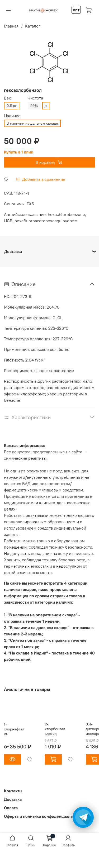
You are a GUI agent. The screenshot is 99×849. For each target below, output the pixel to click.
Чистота (35, 98)
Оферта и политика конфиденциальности (44, 816)
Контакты (13, 790)
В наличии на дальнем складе (32, 123)
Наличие (12, 115)
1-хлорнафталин (14, 729)
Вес (7, 98)
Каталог (32, 26)
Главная (11, 26)
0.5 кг (12, 105)
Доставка (13, 799)
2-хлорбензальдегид (55, 729)
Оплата (11, 807)
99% (34, 105)
